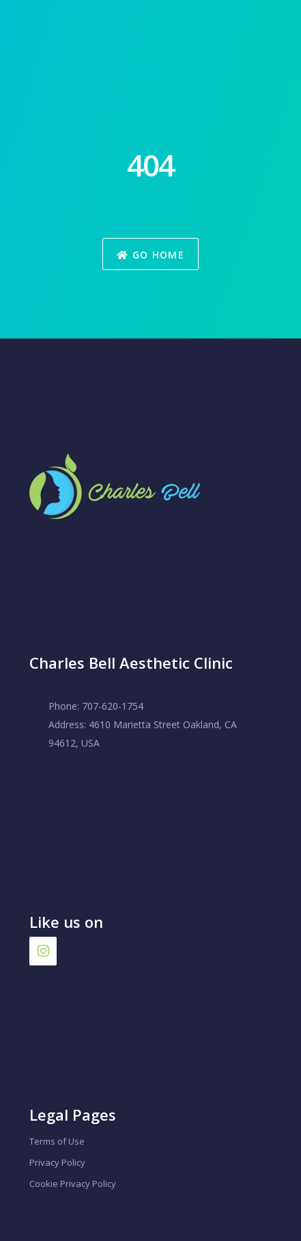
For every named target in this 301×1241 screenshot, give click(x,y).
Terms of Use (57, 1141)
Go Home (150, 254)
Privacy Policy (57, 1162)
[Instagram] (43, 951)
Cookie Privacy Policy (72, 1183)
